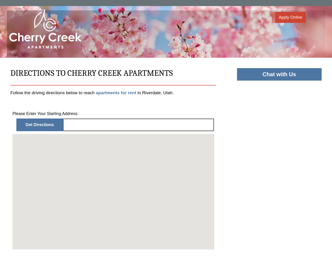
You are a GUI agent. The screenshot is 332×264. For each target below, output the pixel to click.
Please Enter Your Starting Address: (45, 113)
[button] (289, 17)
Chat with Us (279, 74)
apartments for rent (117, 92)
